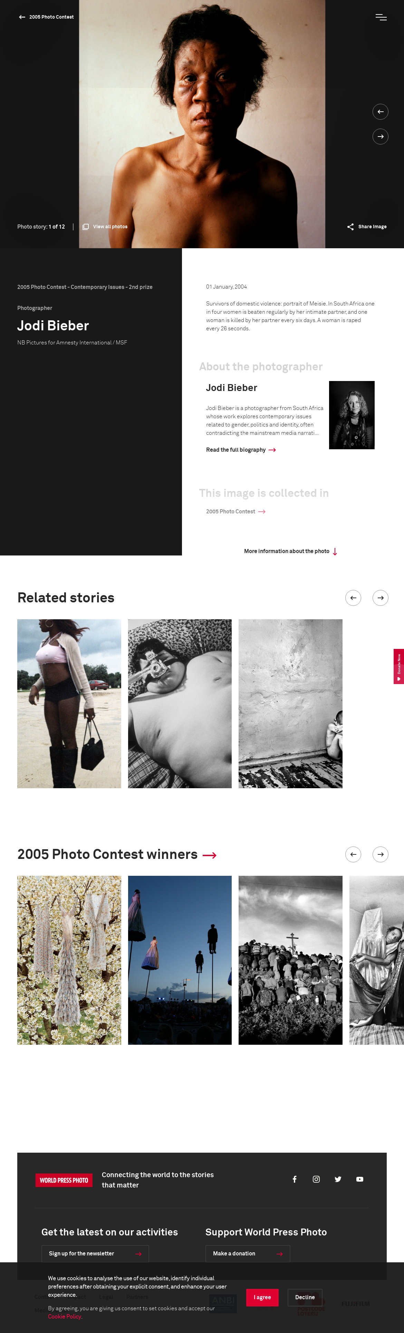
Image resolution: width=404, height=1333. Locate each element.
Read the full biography (236, 450)
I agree (262, 1297)
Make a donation (234, 1253)
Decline (305, 1297)
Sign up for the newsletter (81, 1253)
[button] (353, 598)
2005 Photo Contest (51, 17)
